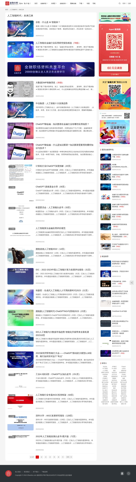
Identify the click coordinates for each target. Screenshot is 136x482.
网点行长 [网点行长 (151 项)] (114, 394)
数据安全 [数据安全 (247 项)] (105, 386)
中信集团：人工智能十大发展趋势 (52, 103)
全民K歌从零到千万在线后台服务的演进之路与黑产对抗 (120, 293)
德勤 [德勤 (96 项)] (123, 378)
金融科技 (43, 3)
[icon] (122, 473)
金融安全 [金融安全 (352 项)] (123, 398)
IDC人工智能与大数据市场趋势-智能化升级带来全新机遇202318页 (62, 333)
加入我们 (18, 472)
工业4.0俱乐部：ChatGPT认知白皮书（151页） (58, 374)
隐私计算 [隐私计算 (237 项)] (123, 404)
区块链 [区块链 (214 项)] (124, 374)
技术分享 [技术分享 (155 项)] (105, 380)
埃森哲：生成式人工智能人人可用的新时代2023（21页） (63, 290)
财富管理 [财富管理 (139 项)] (114, 396)
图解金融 (73, 3)
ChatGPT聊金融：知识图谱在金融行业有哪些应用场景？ (62, 124)
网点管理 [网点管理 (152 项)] (123, 392)
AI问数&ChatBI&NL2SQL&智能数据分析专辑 (120, 167)
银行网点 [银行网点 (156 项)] (114, 404)
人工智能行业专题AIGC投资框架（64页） (55, 395)
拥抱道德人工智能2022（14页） (51, 249)
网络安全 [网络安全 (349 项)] (123, 394)
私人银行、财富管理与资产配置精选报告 (120, 236)
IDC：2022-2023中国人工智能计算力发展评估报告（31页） (64, 269)
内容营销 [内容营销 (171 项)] (105, 374)
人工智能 (11, 43)
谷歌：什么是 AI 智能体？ (48, 22)
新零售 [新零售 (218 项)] (114, 386)
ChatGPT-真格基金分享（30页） (51, 186)
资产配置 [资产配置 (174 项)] (105, 398)
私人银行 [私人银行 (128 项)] (105, 390)
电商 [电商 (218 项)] (114, 388)
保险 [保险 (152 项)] (114, 370)
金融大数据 (12, 83)
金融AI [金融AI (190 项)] (114, 398)
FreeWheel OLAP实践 (119, 311)
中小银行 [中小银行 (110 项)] (114, 368)
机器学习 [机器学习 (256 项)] (105, 388)
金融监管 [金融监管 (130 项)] (114, 400)
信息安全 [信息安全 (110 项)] (114, 372)
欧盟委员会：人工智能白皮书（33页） (54, 207)
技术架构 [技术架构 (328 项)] (123, 380)
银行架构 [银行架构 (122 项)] (105, 404)
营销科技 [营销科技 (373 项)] (105, 396)
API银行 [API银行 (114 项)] (114, 366)
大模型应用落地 (13, 23)
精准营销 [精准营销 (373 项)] (123, 390)
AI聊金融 (11, 125)
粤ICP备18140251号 (50, 475)
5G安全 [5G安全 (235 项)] (105, 366)
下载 (80, 3)
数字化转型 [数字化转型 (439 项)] (114, 382)
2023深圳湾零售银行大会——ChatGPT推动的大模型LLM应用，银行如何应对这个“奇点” (64, 354)
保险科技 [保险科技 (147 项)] (123, 370)
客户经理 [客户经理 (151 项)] (123, 376)
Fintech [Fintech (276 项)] (124, 366)
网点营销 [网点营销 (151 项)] (105, 394)
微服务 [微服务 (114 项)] (114, 378)
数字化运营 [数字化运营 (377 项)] (123, 382)
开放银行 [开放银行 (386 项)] (105, 378)
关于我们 (36, 472)
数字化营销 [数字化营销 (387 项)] (105, 382)
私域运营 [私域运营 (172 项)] (114, 390)
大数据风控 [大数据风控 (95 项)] (114, 376)
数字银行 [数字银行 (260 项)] (114, 384)
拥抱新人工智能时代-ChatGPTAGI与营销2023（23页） (62, 311)
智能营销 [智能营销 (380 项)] (123, 386)
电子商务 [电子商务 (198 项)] (123, 388)
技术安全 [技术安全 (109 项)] (114, 380)
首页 (36, 3)
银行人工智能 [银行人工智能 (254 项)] (124, 402)
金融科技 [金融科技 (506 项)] (123, 400)
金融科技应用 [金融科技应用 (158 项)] (105, 402)
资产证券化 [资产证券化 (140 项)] (123, 396)
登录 (124, 3)
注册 (129, 3)
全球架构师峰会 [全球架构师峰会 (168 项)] (123, 372)
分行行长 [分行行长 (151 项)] (114, 374)
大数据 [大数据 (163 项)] (105, 376)
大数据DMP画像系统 (50, 82)
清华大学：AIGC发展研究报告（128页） (55, 415)
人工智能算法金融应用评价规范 (50, 228)
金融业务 (63, 3)
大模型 (53, 3)
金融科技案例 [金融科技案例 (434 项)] (114, 402)
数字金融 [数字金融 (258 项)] (105, 384)
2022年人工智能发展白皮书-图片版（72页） (56, 436)
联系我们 (27, 472)
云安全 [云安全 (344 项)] (124, 368)
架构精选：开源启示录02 (120, 271)
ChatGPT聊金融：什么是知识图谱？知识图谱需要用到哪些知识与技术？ (64, 146)
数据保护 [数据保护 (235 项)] (123, 384)
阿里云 (64, 475)
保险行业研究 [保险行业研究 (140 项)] (105, 372)
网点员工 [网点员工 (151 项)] (114, 392)
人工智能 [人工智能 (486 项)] (105, 370)
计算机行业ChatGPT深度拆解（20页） (54, 166)
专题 (88, 3)
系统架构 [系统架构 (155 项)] (105, 392)
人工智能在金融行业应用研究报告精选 (58, 43)
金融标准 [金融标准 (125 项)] (105, 400)
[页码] (71, 457)
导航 (94, 3)
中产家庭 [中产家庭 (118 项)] (105, 368)
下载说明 (44, 472)
